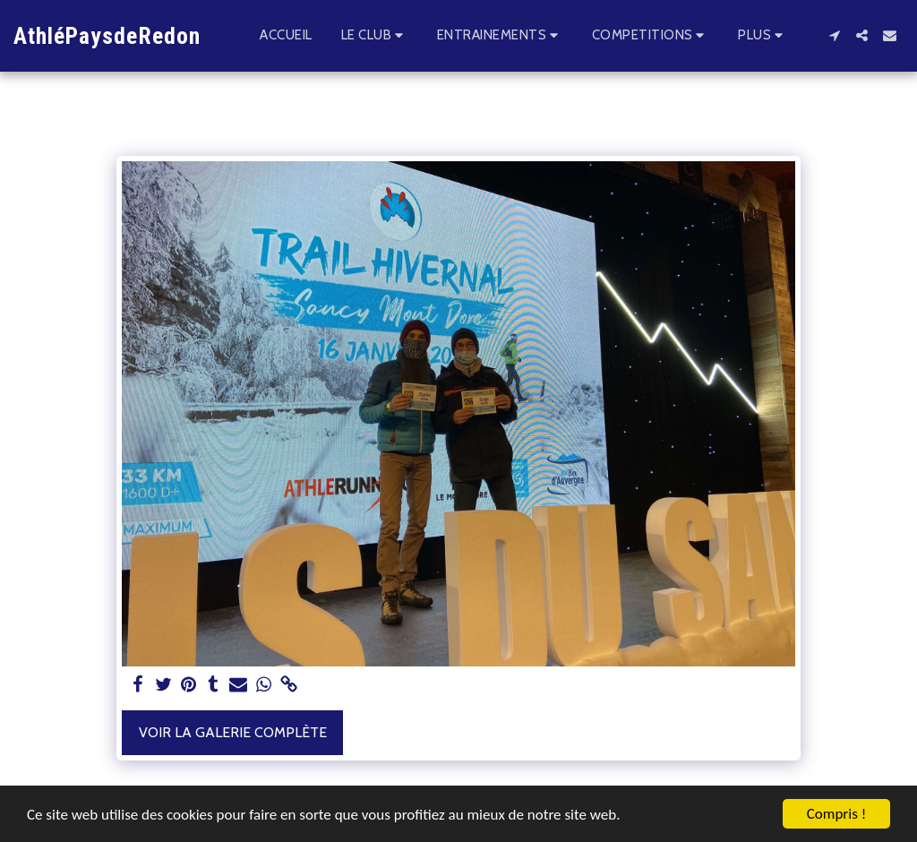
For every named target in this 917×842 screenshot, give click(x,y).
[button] (375, 35)
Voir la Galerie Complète (233, 732)
